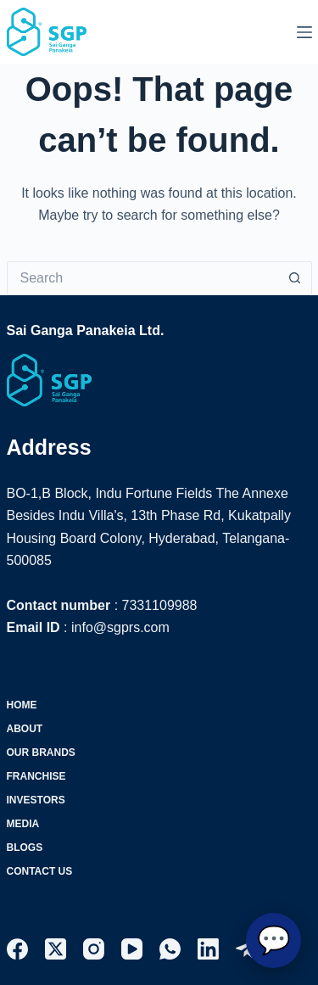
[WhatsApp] (170, 949)
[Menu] (304, 32)
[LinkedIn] (208, 949)
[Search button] (295, 278)
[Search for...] (142, 278)
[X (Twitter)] (55, 949)
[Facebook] (17, 949)
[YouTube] (131, 949)
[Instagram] (93, 949)
